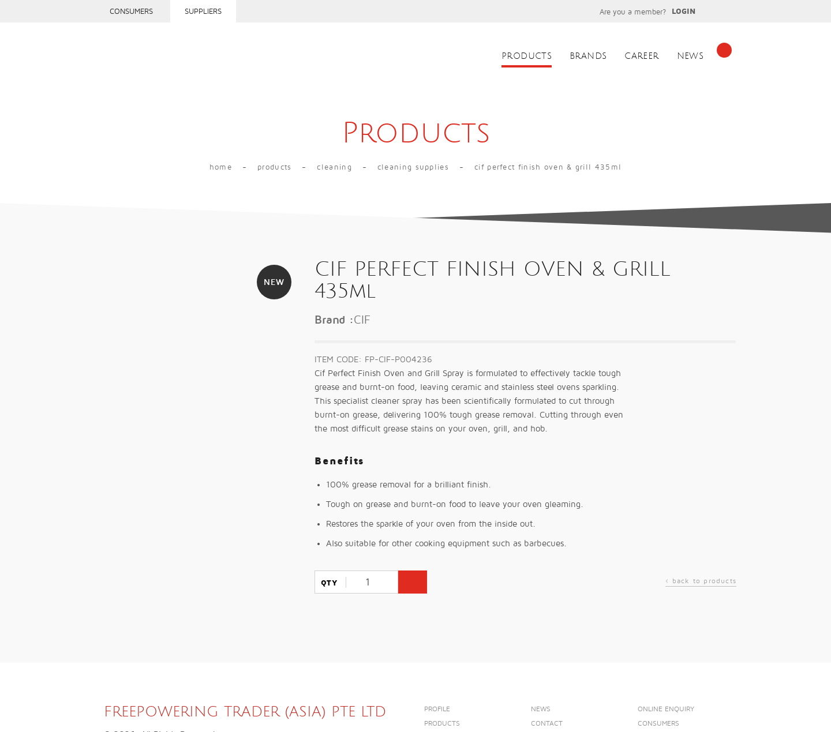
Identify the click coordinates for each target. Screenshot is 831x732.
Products (526, 56)
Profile (437, 709)
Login (683, 11)
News (690, 56)
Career (641, 56)
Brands (588, 56)
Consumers (131, 11)
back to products (700, 582)
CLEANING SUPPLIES (413, 167)
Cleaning (334, 167)
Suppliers (203, 11)
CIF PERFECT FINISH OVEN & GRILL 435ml (548, 167)
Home (220, 167)
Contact (547, 723)
